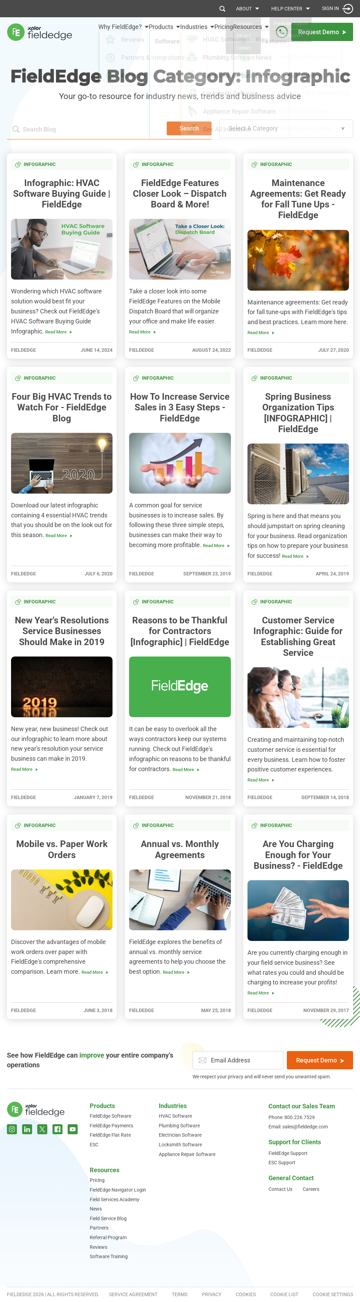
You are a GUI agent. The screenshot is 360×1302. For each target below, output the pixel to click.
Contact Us (280, 1189)
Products (102, 1105)
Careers (311, 1189)
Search (189, 128)
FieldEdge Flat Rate (110, 1135)
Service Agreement (133, 1294)
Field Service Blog (108, 1218)
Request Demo (320, 1060)
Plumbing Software (179, 1125)
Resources (104, 1170)
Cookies (246, 1294)
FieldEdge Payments (111, 1125)
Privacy (211, 1294)
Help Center (286, 8)
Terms (179, 1294)
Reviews (98, 1247)
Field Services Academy (114, 1199)
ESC (94, 1144)
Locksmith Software (180, 1144)
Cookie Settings (333, 1294)
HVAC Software (175, 1116)
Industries (173, 1105)
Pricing (217, 31)
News (96, 1209)
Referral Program (108, 1237)
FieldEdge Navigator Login (118, 1190)
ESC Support (282, 1162)
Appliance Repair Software (187, 1154)
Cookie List (284, 1294)
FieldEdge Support (288, 1153)
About (244, 8)
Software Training (109, 1256)
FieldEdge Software (110, 1116)
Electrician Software (180, 1135)
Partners (99, 1228)
